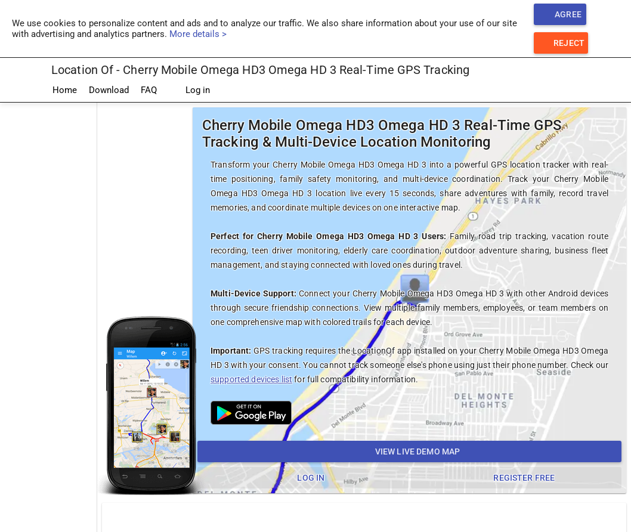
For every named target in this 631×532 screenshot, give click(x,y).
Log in (189, 90)
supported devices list (251, 379)
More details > (198, 34)
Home (64, 90)
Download (109, 90)
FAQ (149, 90)
